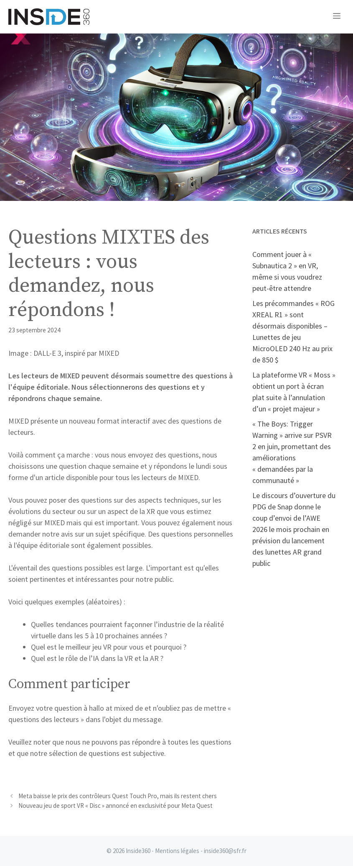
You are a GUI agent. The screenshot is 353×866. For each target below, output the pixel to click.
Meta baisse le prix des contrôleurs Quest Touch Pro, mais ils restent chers (117, 796)
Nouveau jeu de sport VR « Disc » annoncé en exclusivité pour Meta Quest (115, 805)
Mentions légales (177, 851)
